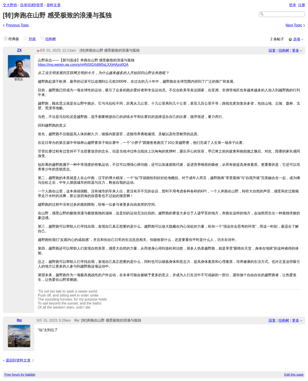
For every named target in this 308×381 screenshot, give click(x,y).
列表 (32, 39)
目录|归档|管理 (31, 5)
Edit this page (294, 374)
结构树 (50, 39)
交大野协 (10, 5)
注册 (301, 5)
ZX (19, 50)
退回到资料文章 (18, 360)
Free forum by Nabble (19, 374)
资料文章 (53, 5)
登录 (292, 5)
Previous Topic (17, 25)
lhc (19, 320)
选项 (296, 39)
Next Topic (294, 25)
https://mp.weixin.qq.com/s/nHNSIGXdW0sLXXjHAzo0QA (83, 64)
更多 (295, 50)
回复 (272, 50)
